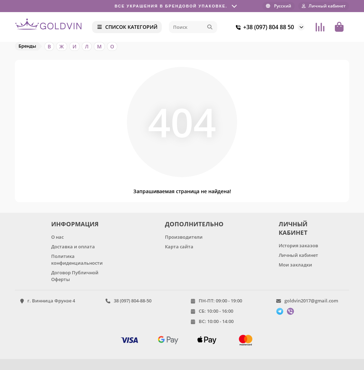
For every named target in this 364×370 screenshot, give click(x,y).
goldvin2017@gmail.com (311, 300)
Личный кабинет (298, 255)
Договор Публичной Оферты (74, 275)
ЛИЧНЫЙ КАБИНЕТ (293, 228)
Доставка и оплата (73, 246)
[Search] (193, 27)
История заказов (298, 245)
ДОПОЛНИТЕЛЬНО (193, 224)
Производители (184, 237)
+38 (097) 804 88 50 (263, 27)
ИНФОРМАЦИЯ (74, 224)
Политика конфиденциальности (77, 259)
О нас (57, 237)
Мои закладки (295, 264)
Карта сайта (179, 246)
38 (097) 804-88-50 (132, 300)
